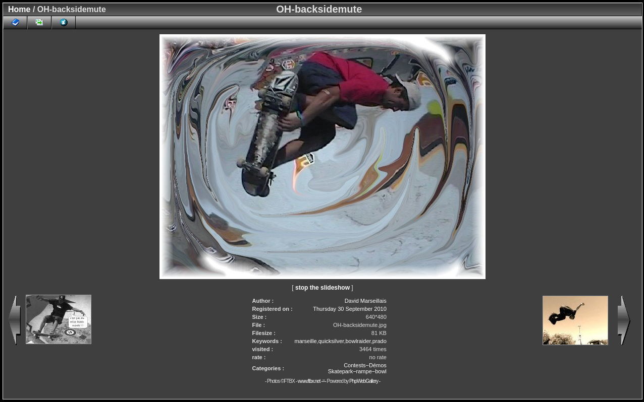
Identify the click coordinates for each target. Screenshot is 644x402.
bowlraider (357, 341)
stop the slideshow (322, 287)
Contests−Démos (365, 365)
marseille (306, 341)
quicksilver (331, 341)
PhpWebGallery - (364, 381)
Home (19, 9)
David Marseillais (366, 301)
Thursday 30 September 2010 (350, 309)
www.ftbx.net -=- (312, 381)
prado (379, 341)
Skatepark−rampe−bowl (357, 371)
